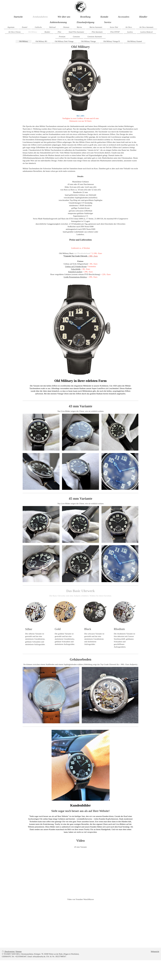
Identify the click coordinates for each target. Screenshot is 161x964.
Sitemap (19, 951)
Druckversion (8, 951)
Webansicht (155, 951)
